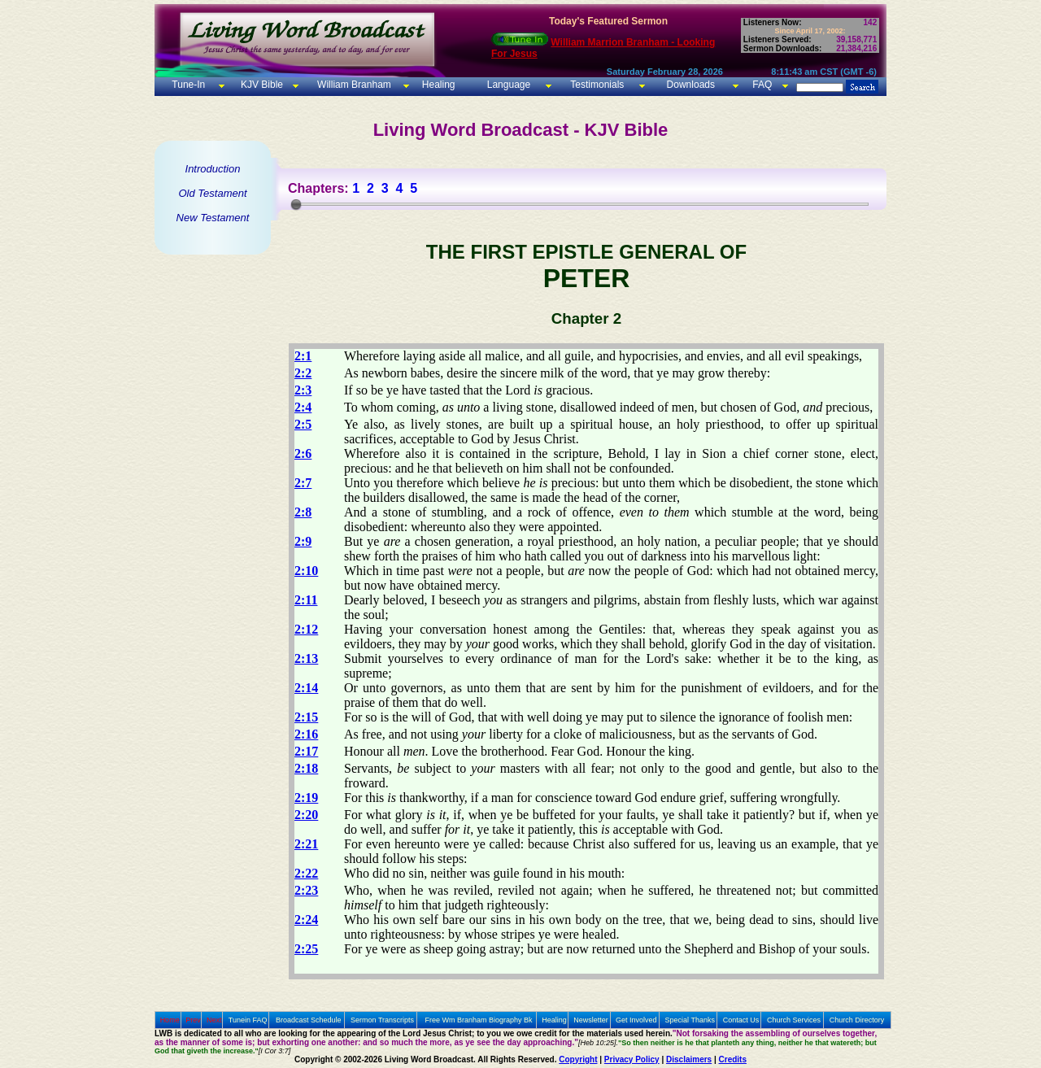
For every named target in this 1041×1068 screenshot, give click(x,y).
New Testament (213, 217)
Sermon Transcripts (382, 1020)
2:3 (302, 390)
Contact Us (741, 1020)
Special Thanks (690, 1020)
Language (507, 84)
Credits (733, 1059)
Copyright (578, 1059)
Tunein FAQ (248, 1020)
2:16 (306, 734)
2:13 (306, 658)
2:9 (302, 541)
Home (170, 1020)
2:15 (306, 717)
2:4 (302, 407)
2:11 (305, 600)
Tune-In (188, 84)
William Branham (353, 84)
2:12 (306, 629)
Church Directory (857, 1020)
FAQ (762, 84)
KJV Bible (260, 84)
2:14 (306, 688)
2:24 (306, 919)
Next (214, 1020)
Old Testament (212, 193)
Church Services (794, 1020)
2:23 (306, 890)
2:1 (302, 356)
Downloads (691, 84)
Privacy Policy (632, 1059)
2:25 (306, 949)
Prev (193, 1020)
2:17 (306, 751)
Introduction (213, 169)
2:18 (306, 768)
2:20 (306, 815)
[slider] (296, 204)
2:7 (302, 483)
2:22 (306, 873)
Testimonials (597, 84)
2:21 (306, 844)
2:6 (302, 453)
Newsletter (590, 1020)
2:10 (306, 571)
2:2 (302, 373)
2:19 (306, 797)
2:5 (302, 424)
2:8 (302, 512)
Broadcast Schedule (309, 1020)
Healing (437, 84)
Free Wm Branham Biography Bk (479, 1020)
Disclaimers (689, 1059)
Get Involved (636, 1020)
